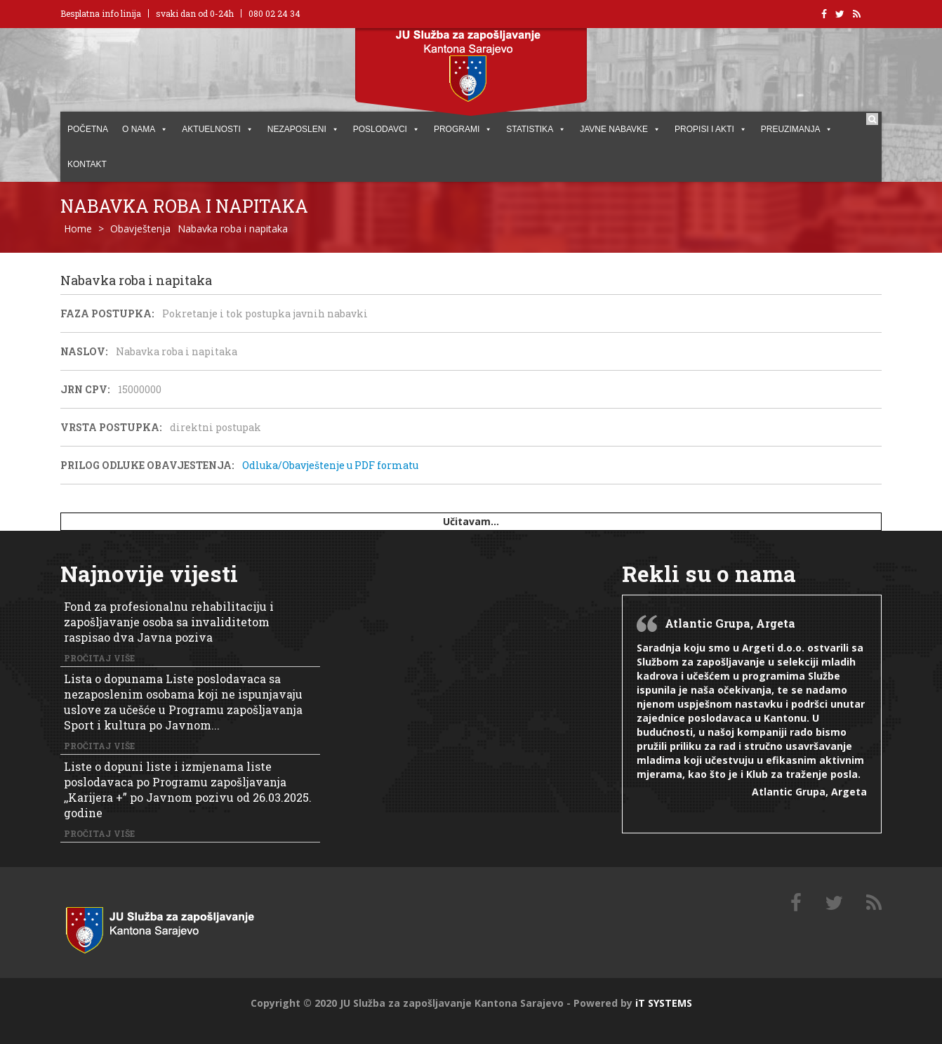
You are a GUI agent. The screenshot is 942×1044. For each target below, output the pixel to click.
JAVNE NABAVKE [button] (620, 129)
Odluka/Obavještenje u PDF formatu (330, 465)
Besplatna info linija (100, 13)
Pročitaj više (99, 658)
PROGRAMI (463, 129)
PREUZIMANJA (797, 129)
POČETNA (87, 129)
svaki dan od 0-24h (195, 13)
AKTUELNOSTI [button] (217, 129)
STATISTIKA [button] (536, 129)
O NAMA (145, 129)
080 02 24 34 (274, 13)
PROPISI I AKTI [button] (711, 129)
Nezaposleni (303, 129)
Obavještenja (140, 228)
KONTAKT (87, 164)
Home (78, 228)
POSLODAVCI (386, 129)
